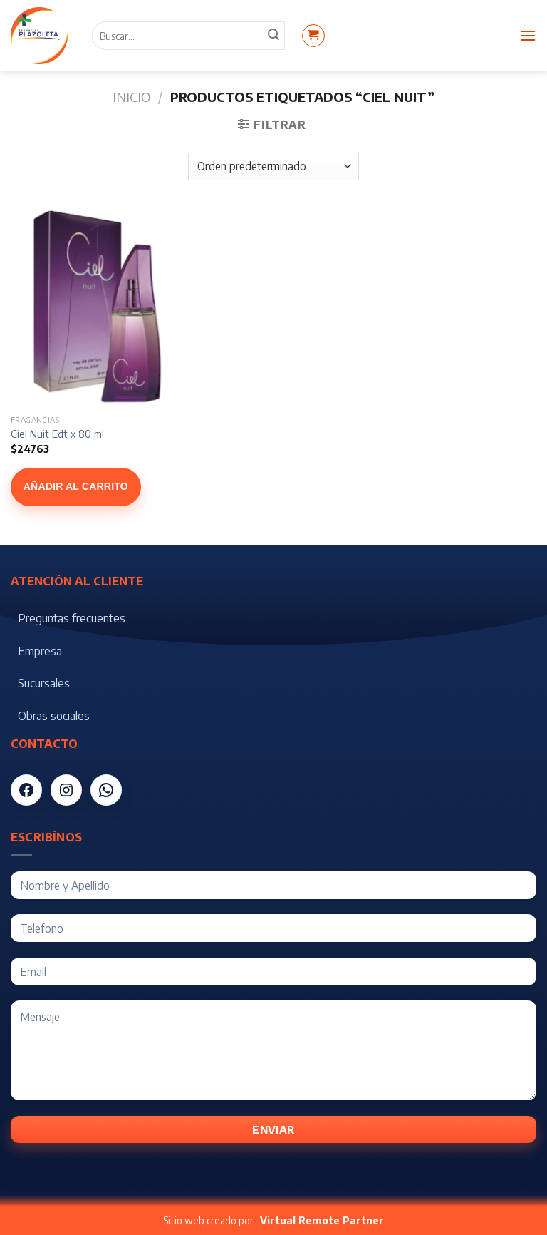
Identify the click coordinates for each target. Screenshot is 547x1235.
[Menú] (527, 35)
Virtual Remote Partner (322, 1220)
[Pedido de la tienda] (273, 166)
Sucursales (44, 683)
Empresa (40, 651)
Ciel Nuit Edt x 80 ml (57, 433)
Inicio (131, 96)
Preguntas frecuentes (71, 618)
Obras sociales (54, 716)
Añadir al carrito (76, 486)
